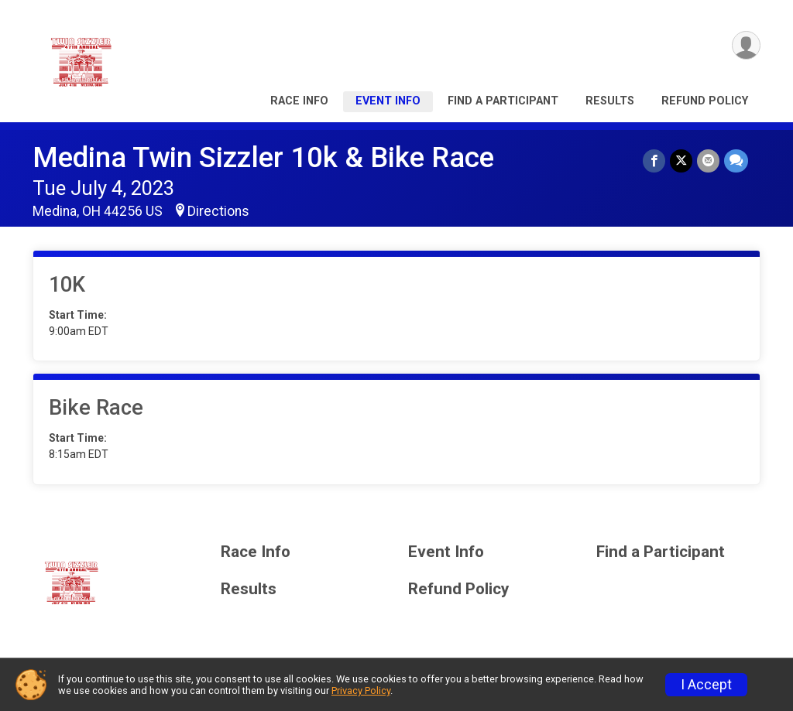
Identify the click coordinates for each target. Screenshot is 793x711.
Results (609, 101)
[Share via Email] (708, 160)
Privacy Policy (360, 690)
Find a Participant (503, 101)
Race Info (299, 101)
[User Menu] (746, 45)
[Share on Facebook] (654, 160)
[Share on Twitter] (681, 160)
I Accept (706, 684)
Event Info (388, 101)
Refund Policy (704, 101)
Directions (218, 211)
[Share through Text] (736, 160)
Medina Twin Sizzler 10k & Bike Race (263, 157)
